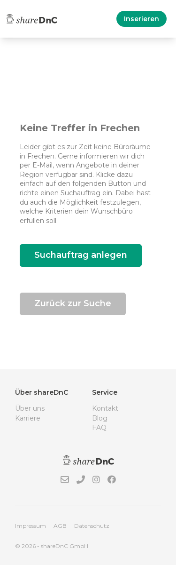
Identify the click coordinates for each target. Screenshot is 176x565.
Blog (99, 418)
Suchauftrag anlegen (80, 255)
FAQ (99, 427)
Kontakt (105, 408)
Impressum (30, 525)
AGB (60, 525)
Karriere (27, 418)
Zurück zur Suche (72, 303)
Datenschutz (91, 525)
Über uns (30, 408)
